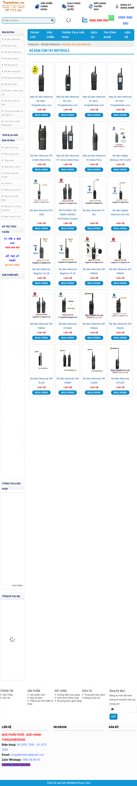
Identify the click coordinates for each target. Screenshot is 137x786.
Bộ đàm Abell (10, 84)
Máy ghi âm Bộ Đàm (10, 198)
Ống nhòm (9, 160)
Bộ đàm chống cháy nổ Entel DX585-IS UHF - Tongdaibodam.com (12, 411)
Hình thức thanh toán (68, 697)
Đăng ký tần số (92, 697)
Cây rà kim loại (11, 147)
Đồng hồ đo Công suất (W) (11, 208)
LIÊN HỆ (128, 35)
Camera (8, 183)
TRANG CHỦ (34, 35)
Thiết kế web (54, 783)
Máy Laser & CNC (12, 216)
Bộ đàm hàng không (13, 78)
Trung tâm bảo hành (94, 694)
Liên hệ (6, 697)
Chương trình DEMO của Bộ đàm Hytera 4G (11, 500)
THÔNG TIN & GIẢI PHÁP (73, 35)
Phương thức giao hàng (69, 700)
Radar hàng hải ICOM (10, 175)
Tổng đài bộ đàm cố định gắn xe (12, 113)
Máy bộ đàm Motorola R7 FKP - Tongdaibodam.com (120, 100)
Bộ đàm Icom (10, 45)
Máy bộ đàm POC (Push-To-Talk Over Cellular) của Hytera (11, 517)
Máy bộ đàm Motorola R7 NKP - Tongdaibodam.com (94, 100)
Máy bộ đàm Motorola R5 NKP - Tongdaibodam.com (41, 100)
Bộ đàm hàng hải (12, 71)
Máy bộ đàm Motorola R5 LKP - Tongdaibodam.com (67, 100)
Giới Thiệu (7, 694)
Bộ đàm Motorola (12, 39)
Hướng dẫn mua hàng (68, 694)
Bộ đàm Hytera (11, 58)
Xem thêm (17, 585)
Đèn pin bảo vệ (11, 154)
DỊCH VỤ (94, 35)
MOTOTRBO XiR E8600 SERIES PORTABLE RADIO (68, 214)
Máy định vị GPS (12, 167)
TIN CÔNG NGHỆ (110, 35)
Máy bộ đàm (36, 697)
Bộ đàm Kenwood (12, 52)
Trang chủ (33, 44)
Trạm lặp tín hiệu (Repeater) (11, 123)
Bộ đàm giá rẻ (10, 65)
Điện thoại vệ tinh (12, 190)
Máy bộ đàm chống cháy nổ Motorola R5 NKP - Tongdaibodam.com (12, 462)
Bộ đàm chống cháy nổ (12, 92)
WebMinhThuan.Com (78, 783)
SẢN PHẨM (50, 35)
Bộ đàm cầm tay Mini (10, 103)
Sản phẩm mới (37, 694)
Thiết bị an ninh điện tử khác (40, 702)
